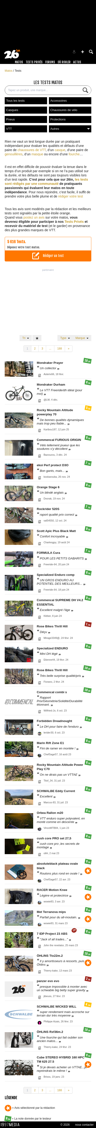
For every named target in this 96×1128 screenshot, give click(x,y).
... (50, 348)
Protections (58, 119)
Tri (25, 338)
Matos (19, 62)
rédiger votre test (70, 196)
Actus (77, 62)
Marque (82, 338)
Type (65, 338)
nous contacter (84, 1124)
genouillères (14, 154)
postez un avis (33, 217)
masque (37, 154)
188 (59, 348)
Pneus (10, 119)
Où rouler (64, 62)
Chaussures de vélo (63, 110)
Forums (50, 62)
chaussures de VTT (31, 150)
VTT (9, 128)
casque (60, 150)
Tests (18, 70)
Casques (12, 110)
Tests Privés (34, 62)
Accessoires (58, 100)
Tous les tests (15, 100)
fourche (74, 154)
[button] (82, 51)
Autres (70, 128)
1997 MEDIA (11, 1124)
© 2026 (65, 1124)
